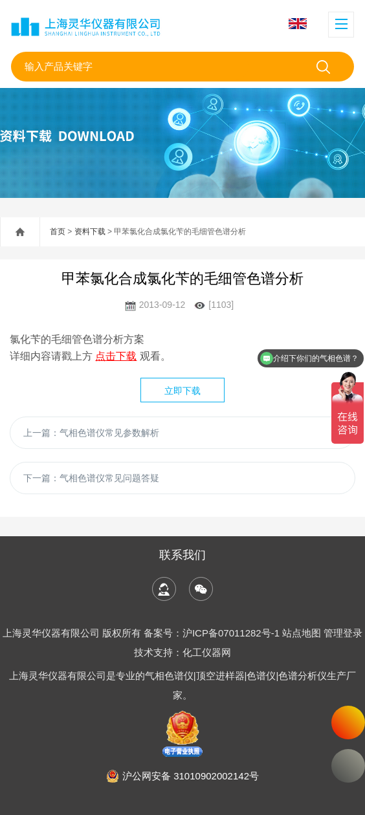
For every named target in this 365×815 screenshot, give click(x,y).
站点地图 (301, 632)
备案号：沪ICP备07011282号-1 (213, 632)
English (298, 23)
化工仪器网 (206, 652)
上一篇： (91, 433)
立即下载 (182, 391)
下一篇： (91, 478)
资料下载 (89, 231)
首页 (57, 231)
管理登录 (343, 632)
